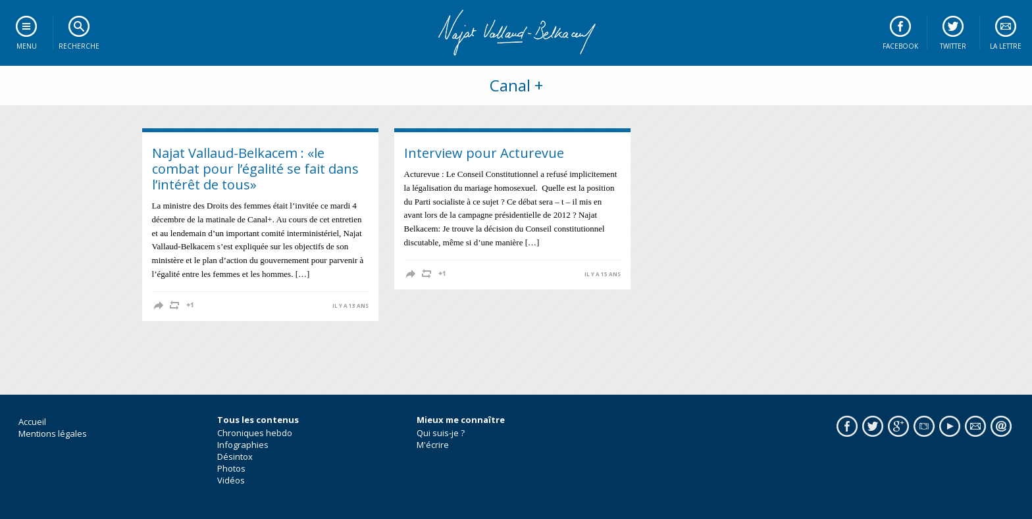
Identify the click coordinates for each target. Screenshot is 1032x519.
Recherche (79, 46)
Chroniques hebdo (254, 433)
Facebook (900, 46)
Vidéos (231, 480)
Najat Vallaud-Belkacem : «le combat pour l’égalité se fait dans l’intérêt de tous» (255, 168)
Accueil (32, 422)
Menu (26, 46)
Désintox (235, 456)
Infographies (243, 445)
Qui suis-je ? (441, 433)
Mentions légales (52, 433)
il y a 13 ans (350, 306)
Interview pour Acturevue (484, 153)
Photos (231, 468)
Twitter (953, 46)
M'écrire (433, 445)
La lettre (1005, 46)
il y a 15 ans (602, 274)
